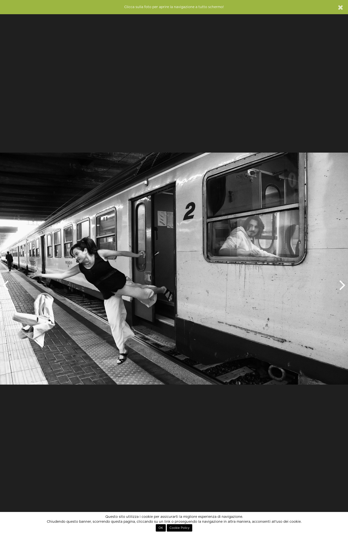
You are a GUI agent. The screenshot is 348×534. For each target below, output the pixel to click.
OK (160, 527)
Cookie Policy (179, 527)
